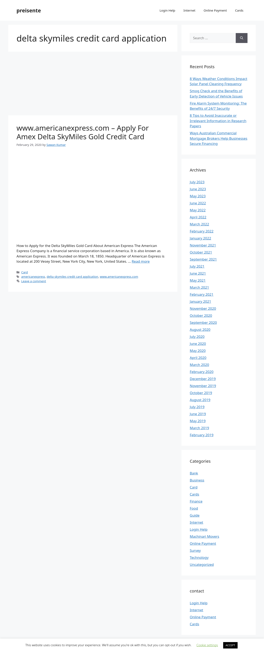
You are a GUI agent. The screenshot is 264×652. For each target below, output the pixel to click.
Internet (190, 10)
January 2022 (200, 238)
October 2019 (201, 392)
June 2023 (198, 189)
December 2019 (203, 378)
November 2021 (203, 245)
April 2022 (198, 217)
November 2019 (203, 385)
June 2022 (198, 203)
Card (24, 272)
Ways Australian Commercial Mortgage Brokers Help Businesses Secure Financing (218, 138)
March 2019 (199, 428)
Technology (199, 557)
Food (194, 508)
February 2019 (201, 435)
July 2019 (197, 406)
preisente (28, 10)
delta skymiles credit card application (72, 277)
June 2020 (198, 343)
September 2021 (203, 259)
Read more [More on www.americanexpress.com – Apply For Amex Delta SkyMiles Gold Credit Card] (141, 261)
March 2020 (199, 364)
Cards (239, 10)
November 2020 (203, 308)
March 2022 (199, 224)
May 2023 (198, 196)
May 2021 (198, 280)
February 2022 (201, 231)
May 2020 (198, 350)
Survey (195, 550)
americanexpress (33, 277)
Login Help (167, 10)
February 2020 (201, 371)
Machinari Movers (204, 536)
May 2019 (198, 420)
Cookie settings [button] (207, 645)
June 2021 (198, 273)
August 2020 (200, 329)
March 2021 (199, 287)
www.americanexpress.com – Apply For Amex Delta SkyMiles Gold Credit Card (82, 132)
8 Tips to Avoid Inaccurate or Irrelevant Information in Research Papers (218, 120)
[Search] (242, 38)
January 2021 (200, 301)
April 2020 (198, 357)
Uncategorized (202, 564)
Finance (196, 501)
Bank (194, 473)
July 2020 (197, 336)
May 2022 (198, 210)
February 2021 (201, 294)
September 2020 (203, 322)
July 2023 (197, 182)
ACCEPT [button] (230, 645)
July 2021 (197, 266)
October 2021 (201, 252)
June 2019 (198, 413)
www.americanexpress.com (119, 277)
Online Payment (215, 10)
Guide (194, 515)
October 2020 (201, 315)
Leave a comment (33, 281)
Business (197, 480)
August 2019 (200, 399)
